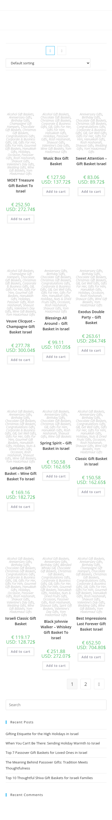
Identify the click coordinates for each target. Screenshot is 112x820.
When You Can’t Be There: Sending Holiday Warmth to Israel (53, 743)
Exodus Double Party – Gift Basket (91, 317)
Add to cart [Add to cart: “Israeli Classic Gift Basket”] (20, 651)
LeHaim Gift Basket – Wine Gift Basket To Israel (20, 473)
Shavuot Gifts (20, 161)
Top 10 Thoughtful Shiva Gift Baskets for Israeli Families (49, 777)
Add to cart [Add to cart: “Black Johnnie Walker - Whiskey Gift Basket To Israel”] (56, 665)
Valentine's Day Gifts (20, 164)
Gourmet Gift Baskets (20, 147)
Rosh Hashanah (24, 158)
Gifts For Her (26, 142)
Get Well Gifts (98, 133)
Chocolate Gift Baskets (19, 128)
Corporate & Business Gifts (21, 285)
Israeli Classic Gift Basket (20, 621)
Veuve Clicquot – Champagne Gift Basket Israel (20, 326)
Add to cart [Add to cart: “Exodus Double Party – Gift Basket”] (91, 350)
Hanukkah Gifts (55, 133)
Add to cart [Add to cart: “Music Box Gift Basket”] (56, 191)
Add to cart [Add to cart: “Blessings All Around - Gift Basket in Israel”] (56, 357)
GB (15, 142)
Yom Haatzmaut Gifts (21, 172)
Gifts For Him (14, 145)
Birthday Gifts (20, 120)
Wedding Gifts (16, 167)
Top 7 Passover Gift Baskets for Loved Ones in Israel (46, 752)
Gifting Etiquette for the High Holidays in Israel (42, 733)
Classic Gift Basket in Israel (91, 461)
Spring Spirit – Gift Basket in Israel (56, 445)
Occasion (14, 155)
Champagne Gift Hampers (19, 125)
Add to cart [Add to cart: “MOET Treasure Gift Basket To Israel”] (20, 219)
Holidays (24, 152)
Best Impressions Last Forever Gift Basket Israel (91, 624)
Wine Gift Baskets (21, 169)
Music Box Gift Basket (56, 161)
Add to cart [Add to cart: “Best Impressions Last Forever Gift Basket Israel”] (91, 657)
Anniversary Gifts (20, 117)
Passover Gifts (16, 302)
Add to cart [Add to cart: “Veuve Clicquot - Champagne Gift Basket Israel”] (20, 360)
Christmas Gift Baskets (24, 131)
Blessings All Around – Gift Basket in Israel (55, 323)
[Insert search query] (56, 705)
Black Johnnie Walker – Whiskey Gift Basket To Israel (56, 629)
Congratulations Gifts (20, 136)
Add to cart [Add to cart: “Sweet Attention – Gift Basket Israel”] (91, 191)
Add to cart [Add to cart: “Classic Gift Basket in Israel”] (91, 492)
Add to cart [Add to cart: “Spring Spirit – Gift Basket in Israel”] (56, 476)
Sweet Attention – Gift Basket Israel (91, 161)
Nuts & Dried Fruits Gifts (56, 300)
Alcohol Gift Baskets (20, 114)
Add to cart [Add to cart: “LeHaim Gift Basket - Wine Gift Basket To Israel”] (20, 507)
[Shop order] (56, 63)
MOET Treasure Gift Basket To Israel (20, 186)
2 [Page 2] (85, 684)
